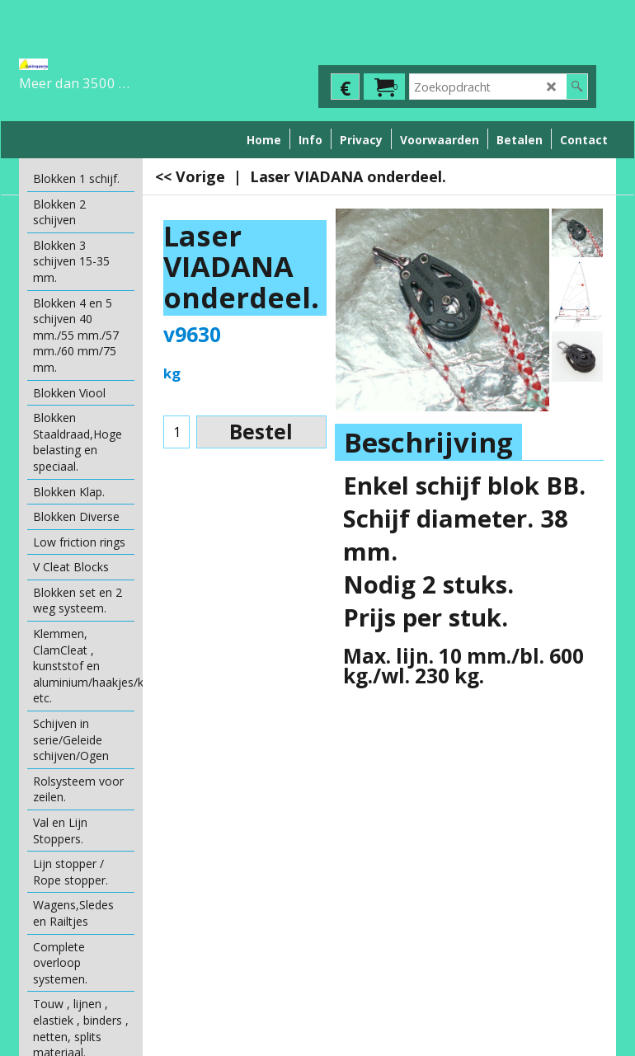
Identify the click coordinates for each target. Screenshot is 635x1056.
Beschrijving (428, 442)
